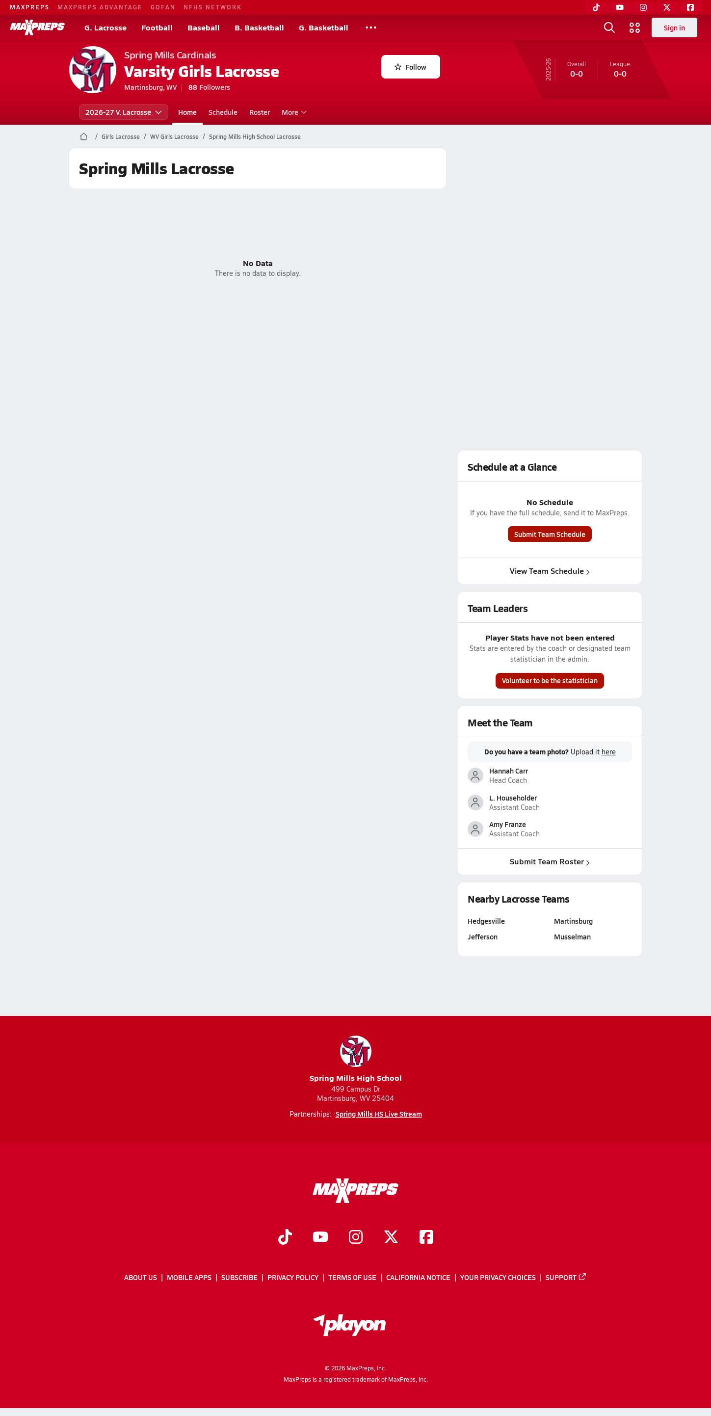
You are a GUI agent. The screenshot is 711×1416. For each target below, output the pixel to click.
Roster (259, 112)
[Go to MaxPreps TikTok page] (285, 1238)
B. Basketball (259, 27)
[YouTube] (620, 7)
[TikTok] (596, 7)
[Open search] (609, 27)
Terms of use (352, 1277)
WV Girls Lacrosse (174, 136)
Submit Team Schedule (549, 534)
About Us (140, 1277)
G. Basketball (323, 27)
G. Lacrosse (105, 27)
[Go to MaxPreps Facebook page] (426, 1238)
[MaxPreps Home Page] (83, 136)
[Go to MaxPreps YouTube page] (320, 1238)
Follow (410, 67)
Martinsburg (573, 921)
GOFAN (163, 7)
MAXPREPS (30, 7)
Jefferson (483, 936)
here (609, 752)
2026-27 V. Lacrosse (123, 112)
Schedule (223, 112)
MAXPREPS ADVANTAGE (100, 7)
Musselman (572, 936)
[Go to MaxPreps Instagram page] (356, 1238)
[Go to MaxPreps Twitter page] (391, 1238)
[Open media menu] (635, 27)
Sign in (674, 27)
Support (566, 1277)
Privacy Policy (292, 1277)
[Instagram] (643, 7)
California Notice (418, 1277)
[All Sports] (371, 27)
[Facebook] (690, 7)
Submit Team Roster (550, 861)
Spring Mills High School (356, 1059)
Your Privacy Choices (498, 1277)
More (293, 112)
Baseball (203, 27)
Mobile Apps (189, 1277)
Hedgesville (486, 921)
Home (187, 112)
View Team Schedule (550, 570)
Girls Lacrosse (121, 136)
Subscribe (239, 1277)
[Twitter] (667, 7)
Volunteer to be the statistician (550, 680)
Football (157, 27)
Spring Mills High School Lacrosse (255, 136)
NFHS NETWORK (213, 7)
